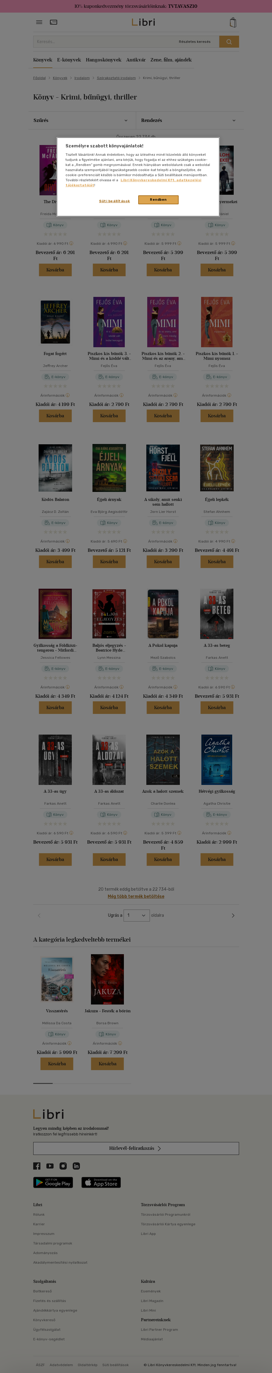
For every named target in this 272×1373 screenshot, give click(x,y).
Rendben (158, 199)
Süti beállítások (114, 201)
